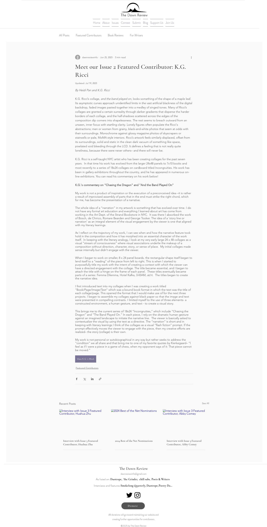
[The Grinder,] (130, 479)
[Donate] (133, 505)
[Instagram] (137, 495)
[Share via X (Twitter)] (84, 378)
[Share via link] (100, 378)
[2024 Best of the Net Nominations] (134, 422)
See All (205, 403)
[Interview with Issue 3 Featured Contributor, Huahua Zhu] (82, 422)
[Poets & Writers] (160, 479)
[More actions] (191, 57)
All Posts (64, 35)
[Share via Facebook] (76, 378)
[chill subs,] (145, 479)
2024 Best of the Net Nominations (134, 441)
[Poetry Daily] (166, 485)
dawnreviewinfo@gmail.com (133, 474)
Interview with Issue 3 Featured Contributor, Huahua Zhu (80, 442)
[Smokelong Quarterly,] (133, 485)
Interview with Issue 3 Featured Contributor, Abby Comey (184, 442)
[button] (106, 23)
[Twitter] (129, 495)
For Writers (136, 35)
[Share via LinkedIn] (92, 378)
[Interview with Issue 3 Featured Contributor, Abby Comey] (186, 422)
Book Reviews (115, 35)
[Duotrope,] (116, 479)
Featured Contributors (88, 35)
